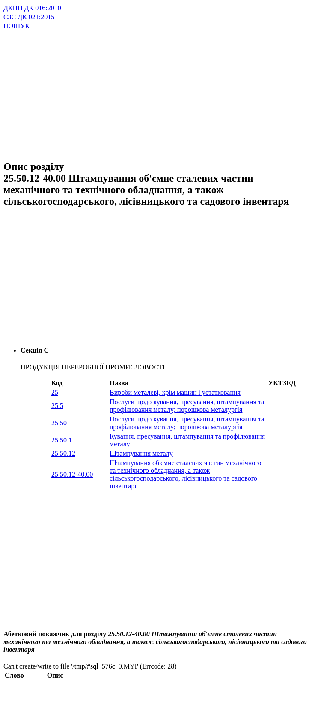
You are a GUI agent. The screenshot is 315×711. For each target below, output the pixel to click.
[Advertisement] (135, 90)
